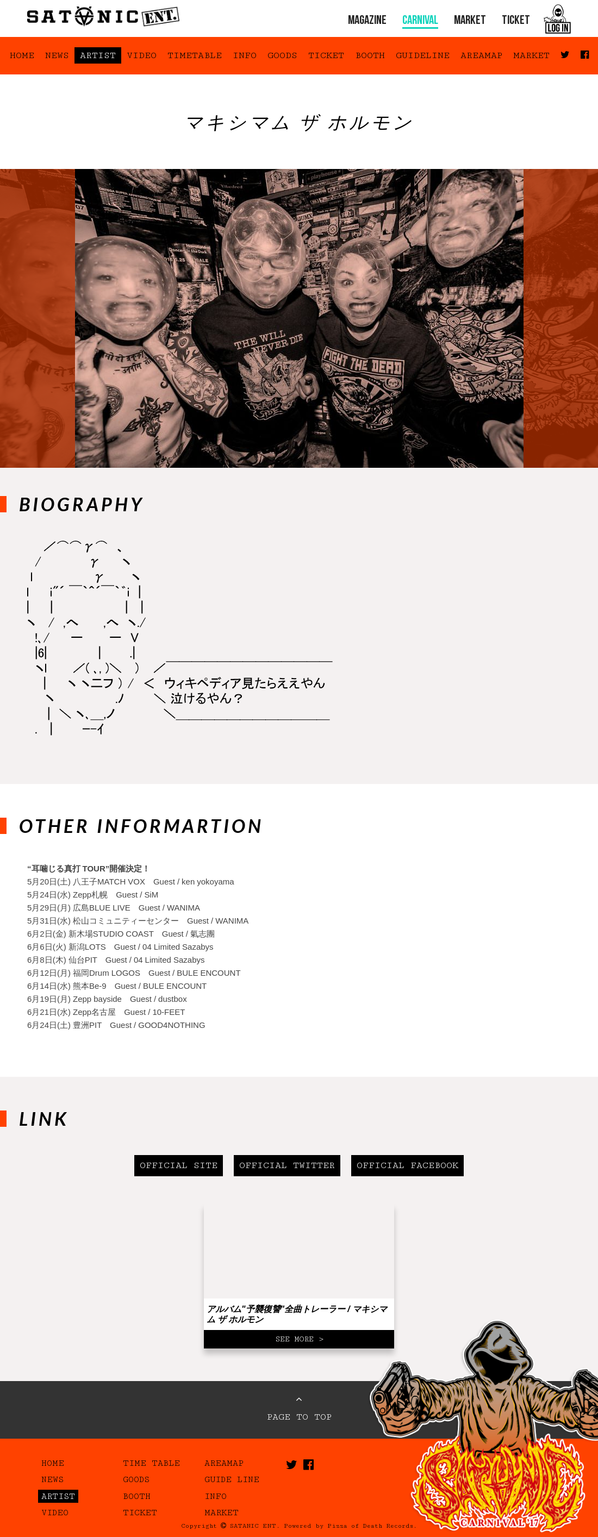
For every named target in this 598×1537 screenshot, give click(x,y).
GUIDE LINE (231, 1479)
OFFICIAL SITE (178, 1165)
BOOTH (370, 55)
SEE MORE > (299, 1339)
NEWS (57, 55)
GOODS (282, 55)
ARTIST (98, 55)
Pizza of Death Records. (372, 1525)
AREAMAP (481, 55)
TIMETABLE (194, 55)
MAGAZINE (367, 21)
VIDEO (142, 55)
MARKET (470, 21)
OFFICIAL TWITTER (287, 1165)
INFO (245, 55)
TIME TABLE (151, 1463)
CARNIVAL (420, 21)
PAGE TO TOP (299, 1408)
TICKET (516, 21)
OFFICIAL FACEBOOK (407, 1165)
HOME (22, 55)
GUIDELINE (423, 55)
